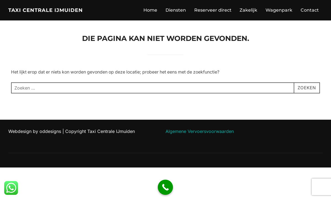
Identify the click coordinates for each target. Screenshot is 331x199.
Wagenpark (279, 10)
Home (150, 10)
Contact (310, 10)
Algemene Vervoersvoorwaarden (200, 131)
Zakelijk (248, 10)
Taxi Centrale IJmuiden (45, 10)
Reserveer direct (213, 10)
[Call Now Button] (165, 187)
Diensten (176, 10)
